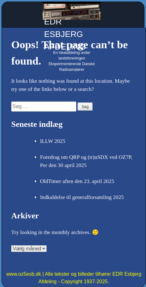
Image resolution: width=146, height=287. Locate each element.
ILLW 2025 (52, 141)
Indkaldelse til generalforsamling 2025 (82, 197)
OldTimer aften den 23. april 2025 (77, 181)
